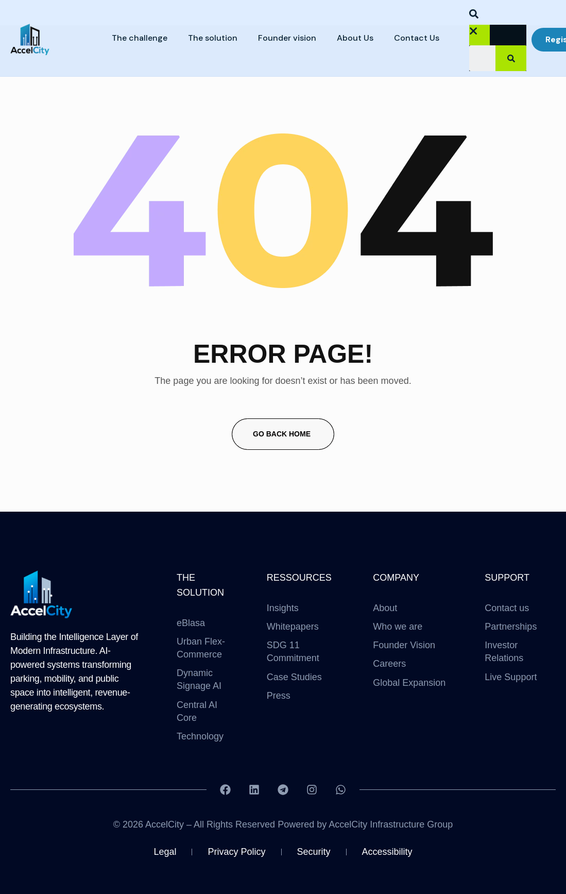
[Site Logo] (41, 593)
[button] (477, 16)
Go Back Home (282, 434)
